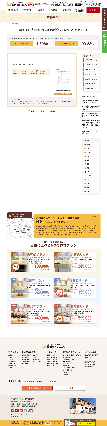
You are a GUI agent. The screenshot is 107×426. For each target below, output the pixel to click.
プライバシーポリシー (27, 414)
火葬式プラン (89, 60)
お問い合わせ (63, 2)
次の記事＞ (52, 111)
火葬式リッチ (89, 64)
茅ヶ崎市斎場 (26, 359)
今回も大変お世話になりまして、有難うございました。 (90, 101)
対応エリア (51, 352)
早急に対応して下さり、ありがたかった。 (91, 132)
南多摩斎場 (35, 359)
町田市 (87, 164)
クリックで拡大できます (63, 94)
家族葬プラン (89, 79)
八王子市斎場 (26, 361)
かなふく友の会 (67, 370)
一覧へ (42, 111)
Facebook (12, 410)
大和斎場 (35, 355)
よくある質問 (67, 361)
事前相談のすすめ (90, 364)
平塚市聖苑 (25, 363)
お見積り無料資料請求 (91, 355)
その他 (87, 191)
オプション (11, 368)
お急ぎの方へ (93, 10)
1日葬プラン (89, 69)
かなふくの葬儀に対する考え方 (72, 355)
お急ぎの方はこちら (37, 388)
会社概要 (55, 2)
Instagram (21, 410)
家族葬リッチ (89, 84)
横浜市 (87, 187)
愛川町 (87, 172)
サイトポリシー (15, 414)
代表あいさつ (67, 372)
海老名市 (88, 152)
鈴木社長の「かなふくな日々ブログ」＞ (65, 234)
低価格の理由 (67, 357)
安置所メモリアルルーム (70, 359)
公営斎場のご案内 (14, 381)
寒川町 (87, 183)
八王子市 (88, 176)
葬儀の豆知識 (89, 366)
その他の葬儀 (89, 88)
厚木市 (87, 156)
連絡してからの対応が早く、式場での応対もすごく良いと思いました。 (91, 115)
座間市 (87, 148)
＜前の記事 (31, 111)
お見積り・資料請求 (86, 423)
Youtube (17, 410)
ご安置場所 (67, 10)
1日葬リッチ (89, 74)
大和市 (87, 160)
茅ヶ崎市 (88, 179)
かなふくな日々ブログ (69, 368)
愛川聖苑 (35, 357)
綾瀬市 (87, 168)
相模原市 (88, 144)
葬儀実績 (54, 10)
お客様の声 (15, 23)
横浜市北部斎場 (36, 361)
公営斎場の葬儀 (29, 352)
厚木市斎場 (25, 357)
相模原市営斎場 (26, 355)
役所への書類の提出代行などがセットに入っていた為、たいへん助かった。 (91, 108)
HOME (8, 23)
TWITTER (25, 410)
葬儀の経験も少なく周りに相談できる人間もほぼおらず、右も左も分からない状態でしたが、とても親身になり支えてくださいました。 (91, 124)
